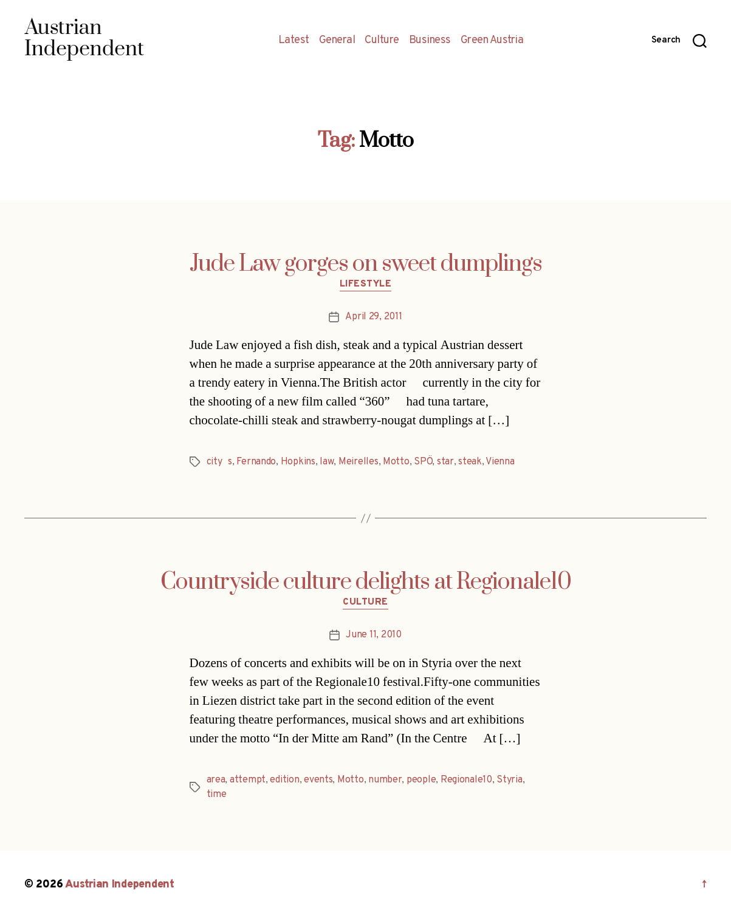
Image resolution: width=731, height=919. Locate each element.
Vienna (500, 462)
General (337, 40)
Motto (396, 462)
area (216, 780)
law (327, 462)
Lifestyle (366, 284)
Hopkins (298, 462)
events (318, 780)
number (385, 780)
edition (284, 780)
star (445, 462)
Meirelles (358, 462)
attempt (248, 780)
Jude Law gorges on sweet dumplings (366, 264)
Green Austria (492, 40)
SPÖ (423, 462)
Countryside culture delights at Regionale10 (365, 582)
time (217, 794)
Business (430, 40)
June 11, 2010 (374, 635)
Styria (509, 780)
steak (470, 462)
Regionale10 (466, 780)
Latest (293, 40)
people (421, 780)
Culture (382, 40)
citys (219, 462)
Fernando (256, 462)
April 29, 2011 (373, 317)
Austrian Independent (119, 885)
